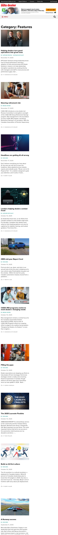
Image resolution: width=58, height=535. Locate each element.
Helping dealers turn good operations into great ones (41, 32)
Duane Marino (53, 511)
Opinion (22, 512)
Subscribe (40, 1)
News (21, 507)
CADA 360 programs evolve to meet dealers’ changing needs (42, 191)
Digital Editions (23, 1)
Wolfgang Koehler (51, 505)
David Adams (43, 502)
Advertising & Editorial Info (8, 1)
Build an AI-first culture (39, 288)
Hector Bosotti (44, 511)
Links (2, 507)
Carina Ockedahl (38, 249)
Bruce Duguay (44, 517)
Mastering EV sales (38, 352)
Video (31, 511)
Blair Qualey (52, 516)
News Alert (23, 510)
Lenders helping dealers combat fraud (43, 132)
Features (34, 99)
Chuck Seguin (53, 519)
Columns (22, 502)
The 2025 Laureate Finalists (41, 257)
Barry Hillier (37, 117)
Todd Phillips (37, 279)
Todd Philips (52, 514)
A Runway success (37, 323)
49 (45, 420)
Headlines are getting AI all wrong (41, 96)
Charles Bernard (42, 507)
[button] (6, 17)
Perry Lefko (36, 376)
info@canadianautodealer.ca (39, 492)
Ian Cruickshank (43, 514)
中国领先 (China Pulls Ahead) (42, 384)
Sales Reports (33, 502)
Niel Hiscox (52, 502)
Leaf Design (40, 532)
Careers (32, 1)
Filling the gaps (36, 227)
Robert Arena (43, 504)
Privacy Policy (29, 530)
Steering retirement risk (40, 63)
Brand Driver (36, 65)
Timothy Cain (37, 181)
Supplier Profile (36, 35)
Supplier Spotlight (47, 35)
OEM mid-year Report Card (41, 161)
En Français (53, 1)
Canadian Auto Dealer (39, 55)
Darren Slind (52, 522)
